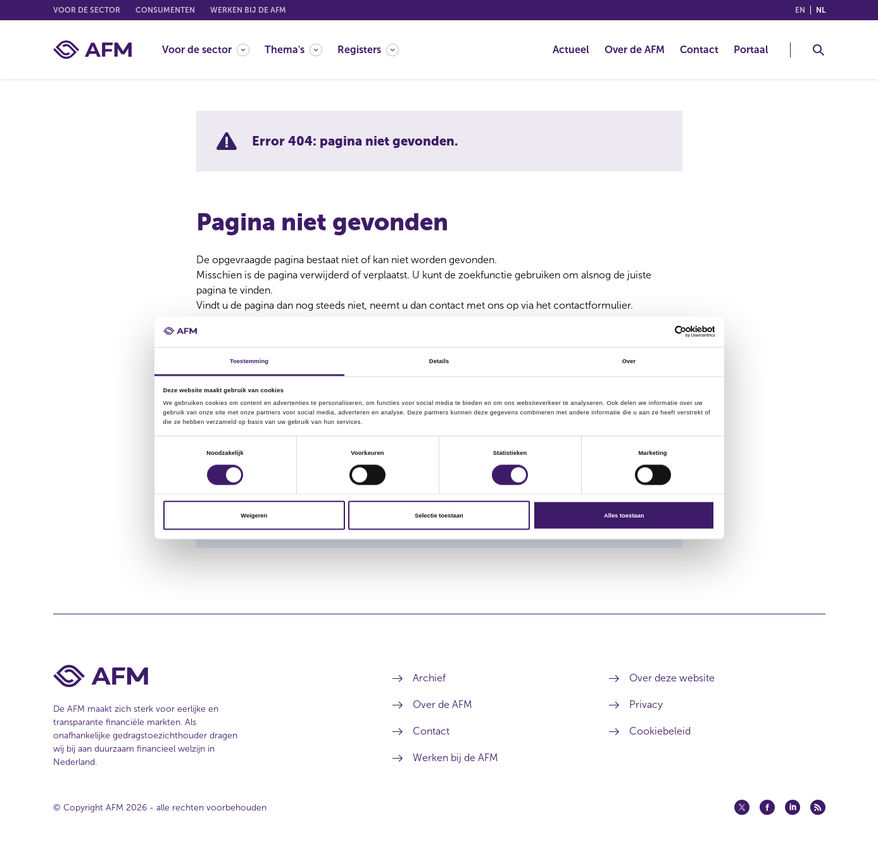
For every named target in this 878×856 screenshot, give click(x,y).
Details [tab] (439, 360)
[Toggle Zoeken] (818, 50)
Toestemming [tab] (249, 360)
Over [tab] (629, 360)
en (800, 10)
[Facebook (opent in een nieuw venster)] (767, 807)
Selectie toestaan (439, 515)
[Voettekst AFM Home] (204, 676)
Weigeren (254, 515)
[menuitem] (213, 49)
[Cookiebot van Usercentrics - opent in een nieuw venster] (659, 332)
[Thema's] (293, 49)
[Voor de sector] (205, 49)
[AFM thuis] (92, 49)
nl (820, 10)
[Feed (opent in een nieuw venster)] (817, 807)
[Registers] (368, 49)
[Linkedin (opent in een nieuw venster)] (792, 807)
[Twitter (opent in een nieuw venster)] (741, 807)
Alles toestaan (624, 515)
